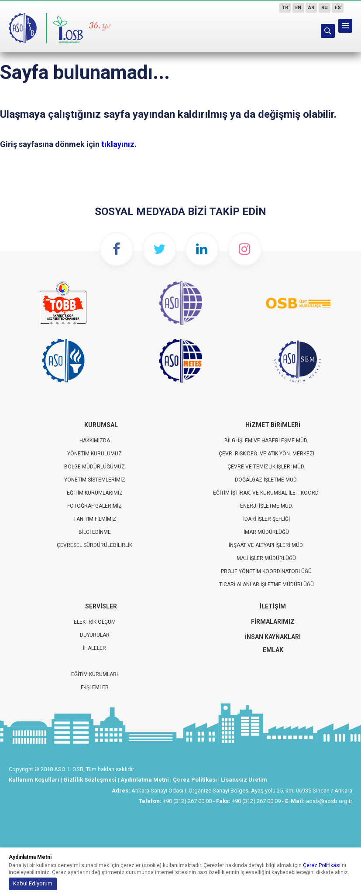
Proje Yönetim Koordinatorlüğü (266, 571)
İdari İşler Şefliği (266, 519)
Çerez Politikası (195, 779)
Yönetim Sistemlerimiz (94, 480)
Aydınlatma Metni (144, 779)
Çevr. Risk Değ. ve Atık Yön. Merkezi (266, 454)
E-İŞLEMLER (95, 687)
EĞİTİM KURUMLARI (94, 674)
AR (311, 7)
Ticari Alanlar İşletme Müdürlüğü (266, 584)
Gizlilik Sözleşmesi (90, 779)
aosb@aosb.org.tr (329, 801)
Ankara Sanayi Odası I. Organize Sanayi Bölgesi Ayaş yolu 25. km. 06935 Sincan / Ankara (241, 790)
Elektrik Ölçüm (95, 622)
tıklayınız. (119, 144)
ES (338, 7)
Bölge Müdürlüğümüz (94, 467)
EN (298, 7)
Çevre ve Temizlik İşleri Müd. (266, 467)
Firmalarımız (273, 621)
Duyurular (95, 635)
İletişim (273, 606)
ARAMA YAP (328, 31)
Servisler (101, 606)
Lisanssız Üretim (244, 779)
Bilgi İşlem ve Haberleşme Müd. (266, 440)
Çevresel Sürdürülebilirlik (94, 545)
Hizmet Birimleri (272, 424)
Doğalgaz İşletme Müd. (266, 480)
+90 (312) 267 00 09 (256, 801)
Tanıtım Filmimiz (94, 519)
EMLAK (273, 649)
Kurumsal (101, 424)
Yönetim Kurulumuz (94, 454)
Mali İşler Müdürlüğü (266, 558)
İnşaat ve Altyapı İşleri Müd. (266, 545)
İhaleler (94, 648)
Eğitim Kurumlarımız (95, 493)
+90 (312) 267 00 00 (187, 801)
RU (324, 7)
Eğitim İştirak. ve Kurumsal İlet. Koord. (266, 493)
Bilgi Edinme (95, 532)
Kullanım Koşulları (34, 779)
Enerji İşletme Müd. (266, 506)
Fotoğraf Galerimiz (94, 506)
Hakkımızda (94, 440)
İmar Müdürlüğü (266, 532)
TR (285, 7)
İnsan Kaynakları (273, 636)
